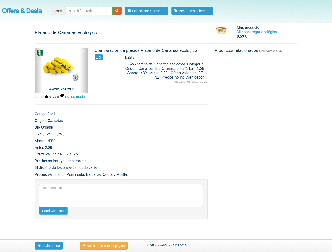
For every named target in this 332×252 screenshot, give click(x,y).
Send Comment (53, 211)
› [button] (83, 50)
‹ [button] (38, 50)
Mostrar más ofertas (192, 11)
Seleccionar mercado (146, 11)
